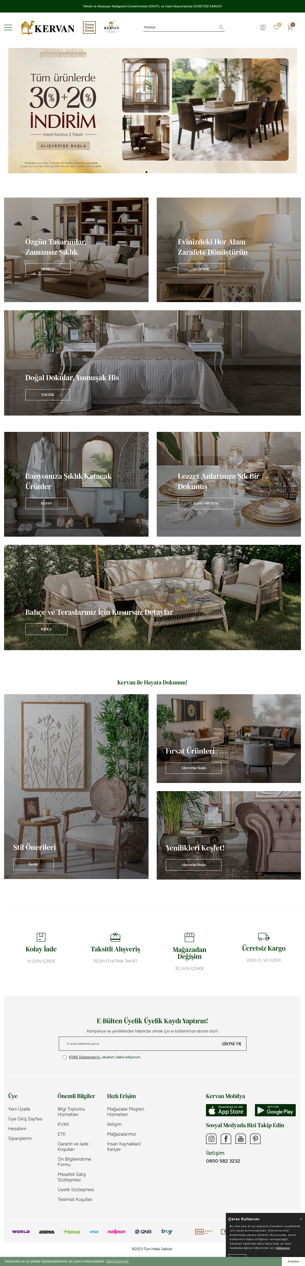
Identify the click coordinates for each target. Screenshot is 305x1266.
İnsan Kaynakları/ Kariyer (124, 1146)
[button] (146, 172)
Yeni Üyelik (19, 1109)
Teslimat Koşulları (75, 1199)
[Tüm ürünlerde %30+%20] (152, 110)
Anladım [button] (293, 1261)
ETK (62, 1134)
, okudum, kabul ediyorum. (102, 1057)
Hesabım (17, 1128)
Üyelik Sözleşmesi (76, 1189)
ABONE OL (231, 1043)
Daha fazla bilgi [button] (117, 1261)
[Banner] (76, 250)
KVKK (63, 1124)
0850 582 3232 (223, 1161)
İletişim (114, 1124)
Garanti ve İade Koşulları (73, 1146)
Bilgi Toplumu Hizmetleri (71, 1111)
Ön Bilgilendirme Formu (74, 1161)
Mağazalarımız (121, 1134)
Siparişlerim (20, 1138)
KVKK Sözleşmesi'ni (84, 1057)
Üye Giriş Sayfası (25, 1118)
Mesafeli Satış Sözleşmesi (72, 1177)
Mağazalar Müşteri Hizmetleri (125, 1111)
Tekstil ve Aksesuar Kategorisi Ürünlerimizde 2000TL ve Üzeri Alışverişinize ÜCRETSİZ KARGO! (152, 6)
